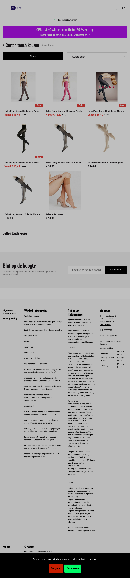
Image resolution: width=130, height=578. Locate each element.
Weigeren (56, 568)
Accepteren (73, 568)
